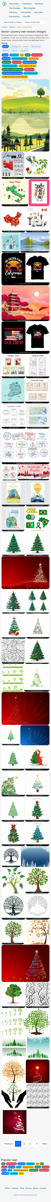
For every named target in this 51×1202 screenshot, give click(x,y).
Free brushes (26, 12)
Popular (14, 50)
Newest (25, 46)
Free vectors (14, 4)
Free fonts (39, 4)
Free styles (38, 12)
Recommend (36, 46)
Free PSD (26, 16)
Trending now (15, 46)
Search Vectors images (12, 22)
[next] (44, 1144)
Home (4, 27)
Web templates (30, 8)
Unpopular (23, 50)
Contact (43, 1188)
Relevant (6, 50)
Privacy (28, 1188)
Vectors (12, 27)
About (35, 1188)
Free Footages (14, 8)
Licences (15, 1188)
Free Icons (13, 12)
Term (22, 1188)
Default (5, 46)
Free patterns (14, 16)
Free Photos (27, 4)
